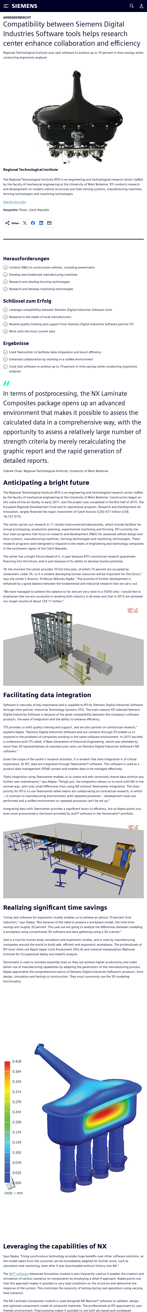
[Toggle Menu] (6, 6)
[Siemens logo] (24, 6)
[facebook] (33, 223)
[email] (49, 223)
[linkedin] (41, 223)
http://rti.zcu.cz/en (14, 202)
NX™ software (19, 1274)
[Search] (132, 6)
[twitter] (25, 223)
